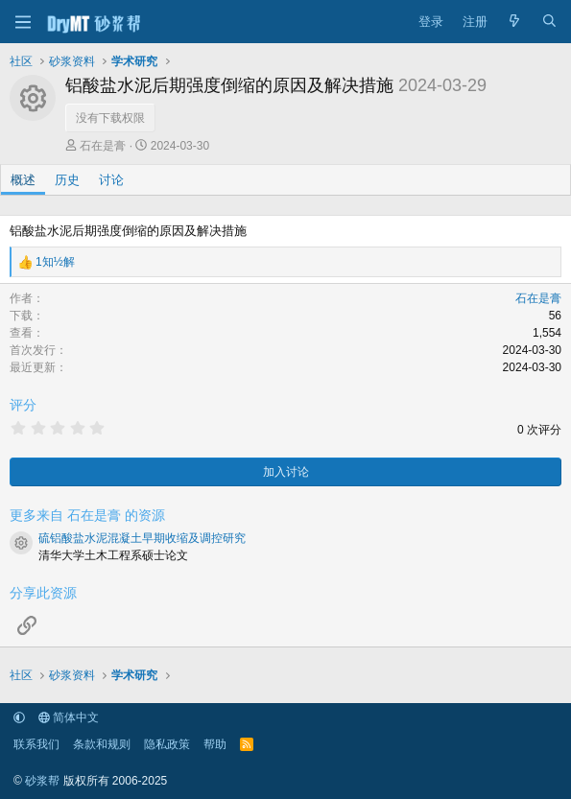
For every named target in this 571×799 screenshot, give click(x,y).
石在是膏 (103, 146)
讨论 (111, 180)
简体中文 (68, 717)
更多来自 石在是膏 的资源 (87, 515)
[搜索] (549, 22)
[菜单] (22, 22)
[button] (19, 717)
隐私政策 (167, 744)
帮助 (214, 744)
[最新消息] (515, 22)
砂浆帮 (42, 780)
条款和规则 (102, 744)
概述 (23, 180)
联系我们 (36, 744)
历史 (67, 180)
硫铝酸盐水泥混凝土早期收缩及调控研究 (142, 538)
